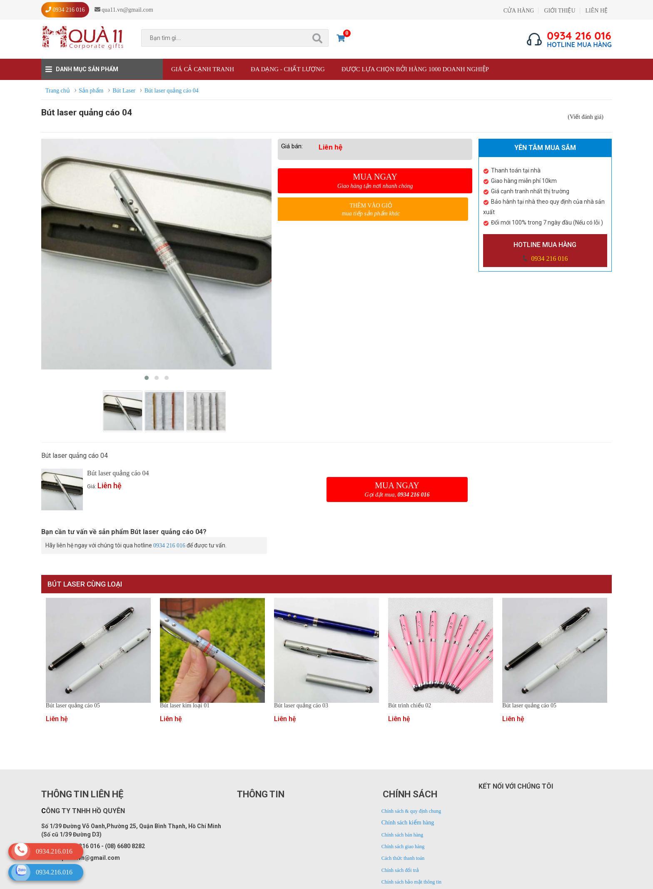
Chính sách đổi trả (400, 870)
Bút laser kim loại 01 (184, 706)
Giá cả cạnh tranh (202, 69)
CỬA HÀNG (518, 10)
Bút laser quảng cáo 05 (73, 706)
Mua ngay (375, 181)
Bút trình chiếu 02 (409, 706)
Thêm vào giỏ (371, 209)
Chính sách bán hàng (402, 835)
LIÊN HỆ (597, 10)
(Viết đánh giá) (585, 117)
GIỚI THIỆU (559, 10)
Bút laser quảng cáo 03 (301, 706)
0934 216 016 (548, 258)
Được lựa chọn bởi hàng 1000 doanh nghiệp (415, 69)
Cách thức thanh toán (403, 858)
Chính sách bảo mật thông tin (411, 882)
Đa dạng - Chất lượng (288, 69)
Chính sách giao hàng (403, 846)
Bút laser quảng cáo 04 (118, 473)
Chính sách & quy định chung (411, 811)
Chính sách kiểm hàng (407, 822)
